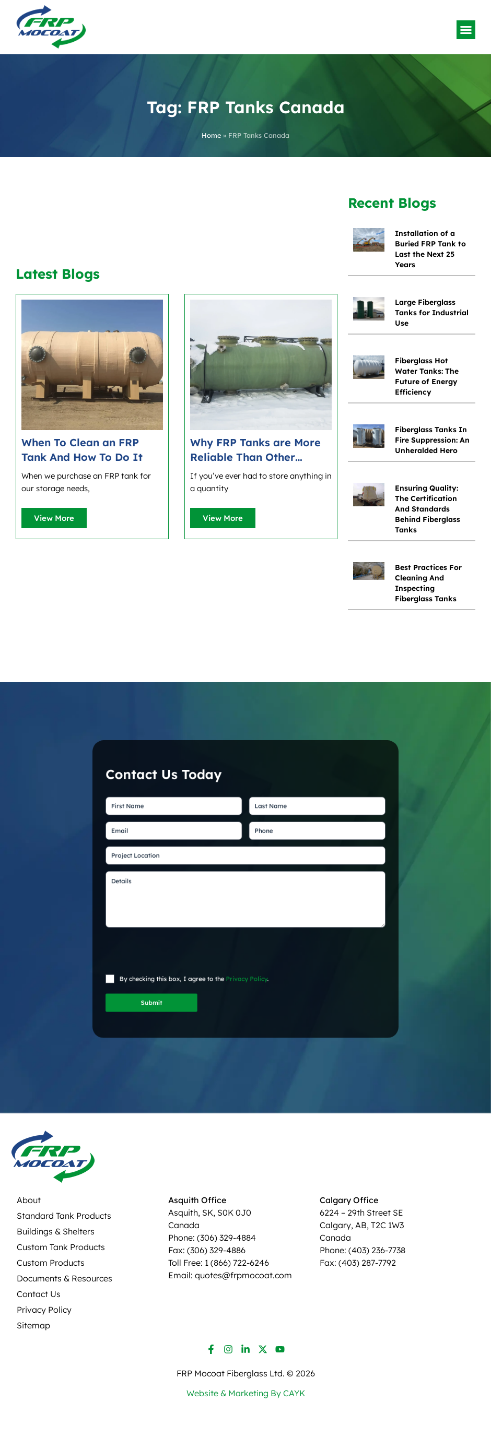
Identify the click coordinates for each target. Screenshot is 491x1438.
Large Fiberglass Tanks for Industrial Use (432, 313)
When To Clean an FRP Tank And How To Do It (82, 450)
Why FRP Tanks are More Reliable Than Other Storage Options (255, 450)
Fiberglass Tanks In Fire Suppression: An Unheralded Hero (432, 440)
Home (211, 135)
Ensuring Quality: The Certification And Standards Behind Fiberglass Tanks (427, 508)
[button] (466, 29)
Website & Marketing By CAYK (245, 1393)
